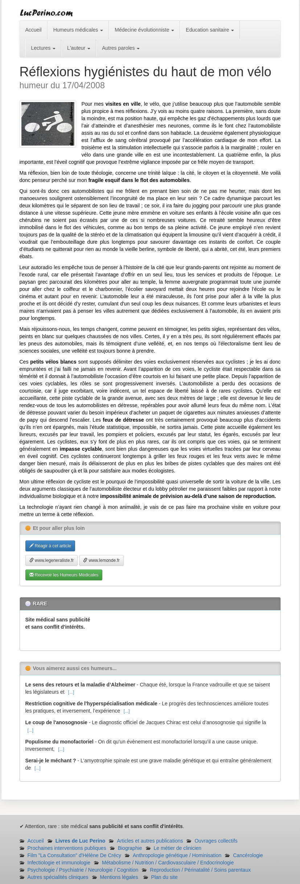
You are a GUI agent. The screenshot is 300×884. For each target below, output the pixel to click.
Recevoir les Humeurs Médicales (64, 574)
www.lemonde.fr (101, 560)
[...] (71, 692)
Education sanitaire (210, 30)
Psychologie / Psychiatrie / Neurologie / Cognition (83, 870)
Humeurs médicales (78, 30)
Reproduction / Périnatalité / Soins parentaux (200, 870)
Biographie (130, 848)
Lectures (43, 48)
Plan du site (164, 877)
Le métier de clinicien (178, 848)
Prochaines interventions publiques (67, 848)
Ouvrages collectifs (215, 841)
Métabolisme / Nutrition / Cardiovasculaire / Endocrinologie (168, 862)
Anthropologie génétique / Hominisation (177, 855)
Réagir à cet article (50, 545)
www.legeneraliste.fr (51, 560)
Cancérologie (248, 855)
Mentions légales (119, 877)
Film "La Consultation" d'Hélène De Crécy (75, 855)
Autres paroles (121, 48)
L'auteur (78, 48)
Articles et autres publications (150, 841)
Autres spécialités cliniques (58, 877)
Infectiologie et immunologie (59, 862)
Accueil (33, 30)
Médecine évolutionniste (144, 30)
